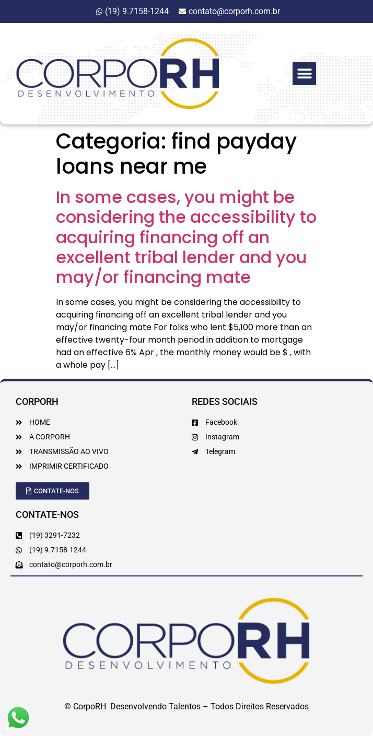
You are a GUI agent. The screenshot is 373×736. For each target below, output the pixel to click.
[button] (304, 73)
